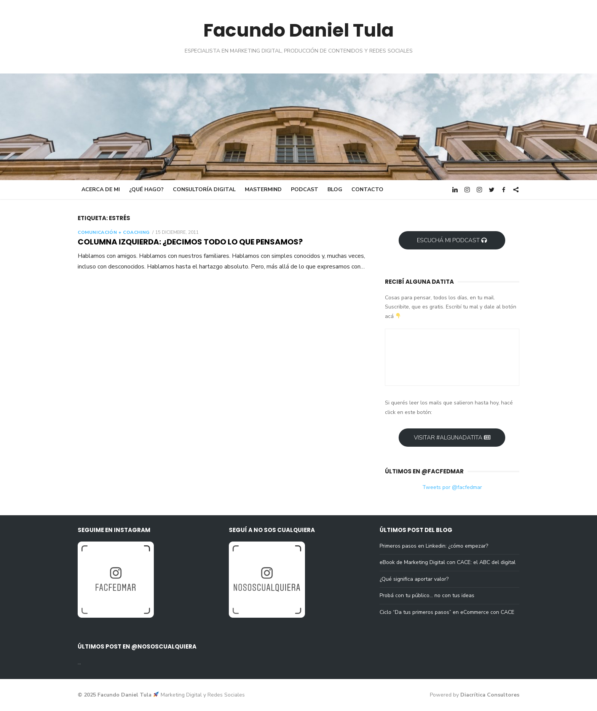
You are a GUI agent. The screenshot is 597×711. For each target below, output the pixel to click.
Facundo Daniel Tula (298, 30)
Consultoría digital (204, 189)
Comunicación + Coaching (114, 232)
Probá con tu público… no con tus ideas (427, 595)
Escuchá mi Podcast (452, 240)
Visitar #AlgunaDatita (452, 437)
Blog (334, 189)
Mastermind (263, 189)
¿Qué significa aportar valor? (414, 579)
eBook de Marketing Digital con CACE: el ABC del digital (448, 562)
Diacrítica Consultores (489, 694)
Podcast (304, 189)
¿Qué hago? (146, 189)
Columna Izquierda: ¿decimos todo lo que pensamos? (190, 241)
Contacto (367, 189)
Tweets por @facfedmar (452, 487)
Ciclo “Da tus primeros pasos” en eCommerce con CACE (447, 612)
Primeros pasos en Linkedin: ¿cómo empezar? (434, 546)
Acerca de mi (100, 189)
